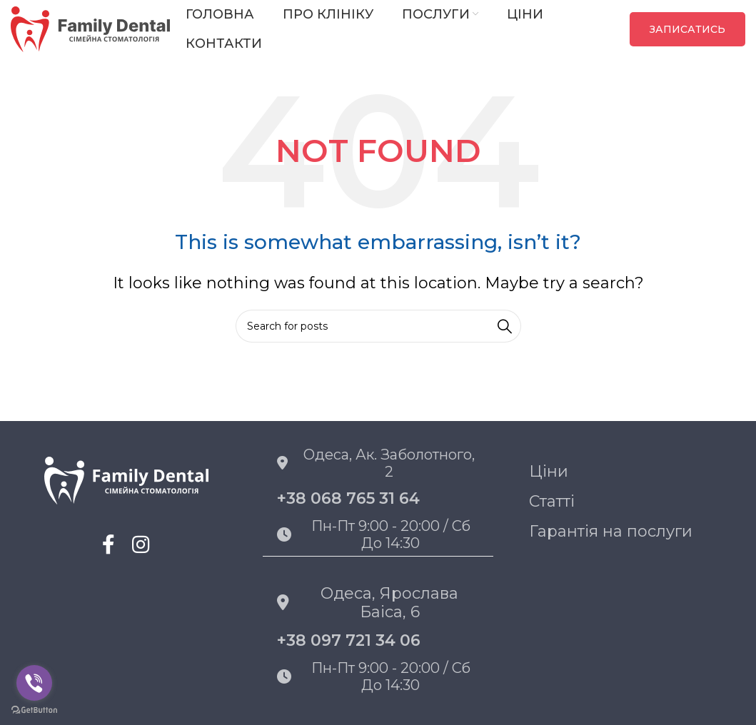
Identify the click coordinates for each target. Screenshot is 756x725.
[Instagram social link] (141, 545)
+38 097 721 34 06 (348, 640)
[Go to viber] (34, 683)
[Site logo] (91, 27)
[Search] (378, 326)
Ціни (548, 471)
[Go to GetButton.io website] (34, 710)
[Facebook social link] (109, 545)
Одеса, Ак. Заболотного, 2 (376, 463)
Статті (552, 501)
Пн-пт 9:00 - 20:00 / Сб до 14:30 (373, 534)
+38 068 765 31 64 (348, 498)
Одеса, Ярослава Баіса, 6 (367, 603)
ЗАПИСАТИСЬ (687, 29)
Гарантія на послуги (610, 531)
